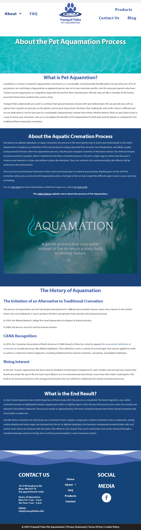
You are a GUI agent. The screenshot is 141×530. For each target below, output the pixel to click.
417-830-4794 (80, 187)
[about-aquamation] (70, 199)
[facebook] (106, 497)
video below (44, 193)
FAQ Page (16, 187)
